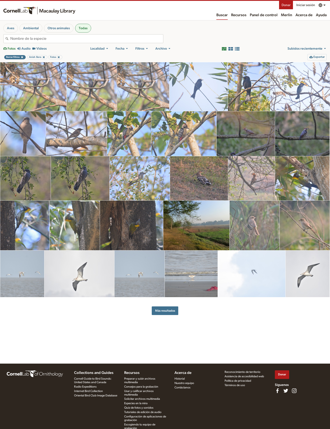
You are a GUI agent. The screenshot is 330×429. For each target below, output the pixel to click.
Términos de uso (235, 385)
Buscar (222, 15)
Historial (179, 378)
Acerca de (304, 15)
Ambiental (31, 28)
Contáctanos (182, 387)
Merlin (286, 15)
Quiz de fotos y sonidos (138, 407)
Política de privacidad (238, 380)
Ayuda (321, 15)
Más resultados (165, 310)
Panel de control (264, 15)
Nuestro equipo (184, 383)
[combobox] (86, 38)
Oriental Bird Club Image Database (95, 395)
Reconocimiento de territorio (242, 372)
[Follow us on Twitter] (285, 390)
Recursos (238, 15)
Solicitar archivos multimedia (142, 398)
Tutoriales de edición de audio (142, 412)
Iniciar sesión (305, 5)
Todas (83, 28)
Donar (286, 5)
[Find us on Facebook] (277, 390)
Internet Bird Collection (88, 391)
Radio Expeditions (85, 386)
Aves (10, 28)
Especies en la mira (136, 403)
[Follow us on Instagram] (294, 390)
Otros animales (59, 28)
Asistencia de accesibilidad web (244, 376)
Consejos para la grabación (141, 386)
